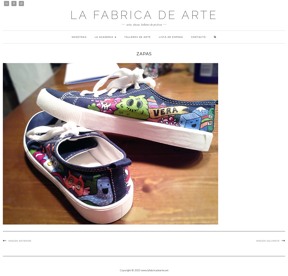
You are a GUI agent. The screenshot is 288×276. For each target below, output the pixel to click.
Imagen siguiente (268, 241)
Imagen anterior (19, 241)
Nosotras (79, 37)
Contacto (198, 37)
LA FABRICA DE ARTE (144, 15)
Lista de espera (171, 37)
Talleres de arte (137, 37)
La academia (105, 37)
